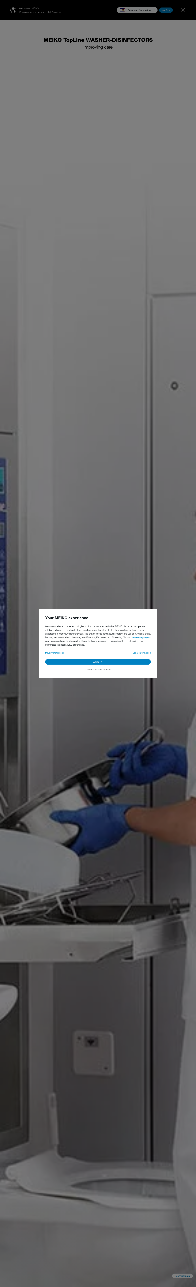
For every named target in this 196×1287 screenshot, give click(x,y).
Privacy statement (54, 652)
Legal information (142, 652)
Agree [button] (96, 661)
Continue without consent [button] (98, 669)
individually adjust (141, 637)
